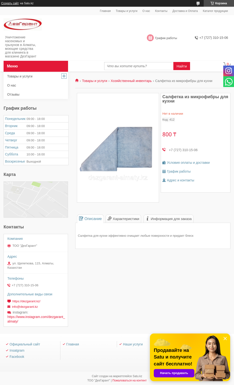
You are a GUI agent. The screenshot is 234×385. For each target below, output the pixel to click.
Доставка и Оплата (185, 11)
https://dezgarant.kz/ (26, 301)
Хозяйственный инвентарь (131, 81)
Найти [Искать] (182, 66)
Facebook (17, 357)
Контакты (161, 11)
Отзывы (13, 94)
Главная (105, 11)
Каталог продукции (215, 11)
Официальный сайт (25, 344)
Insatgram (17, 350)
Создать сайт (10, 3)
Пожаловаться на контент (129, 380)
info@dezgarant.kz (25, 306)
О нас (146, 11)
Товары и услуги (127, 11)
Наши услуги (133, 344)
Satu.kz (137, 376)
